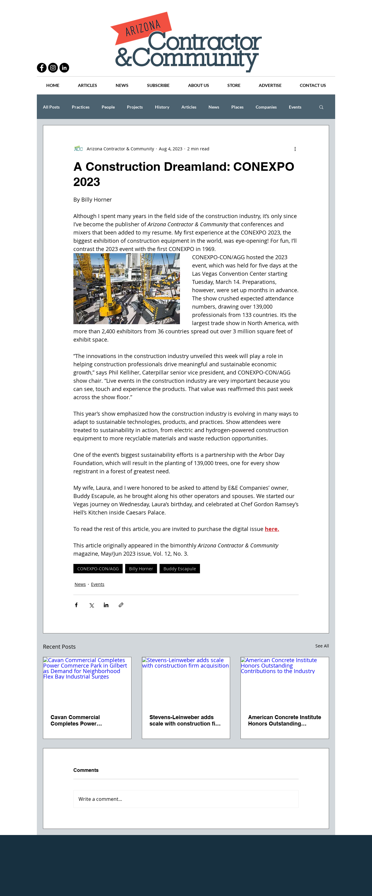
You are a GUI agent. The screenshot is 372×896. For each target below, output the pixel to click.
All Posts (51, 106)
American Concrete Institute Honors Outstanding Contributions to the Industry (284, 720)
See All (322, 646)
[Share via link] (121, 605)
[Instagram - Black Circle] (53, 68)
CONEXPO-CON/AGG (98, 569)
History (162, 106)
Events (295, 106)
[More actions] (295, 148)
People (108, 106)
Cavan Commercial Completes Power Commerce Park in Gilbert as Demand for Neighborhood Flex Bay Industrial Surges (84, 720)
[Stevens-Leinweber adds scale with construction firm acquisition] (186, 682)
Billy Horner (141, 569)
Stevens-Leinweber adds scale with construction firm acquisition (185, 720)
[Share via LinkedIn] (106, 605)
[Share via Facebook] (76, 605)
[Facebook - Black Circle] (42, 68)
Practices (80, 106)
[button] (321, 106)
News (214, 106)
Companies (266, 106)
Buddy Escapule (179, 569)
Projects (135, 106)
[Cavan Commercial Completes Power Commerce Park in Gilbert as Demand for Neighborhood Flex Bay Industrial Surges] (87, 682)
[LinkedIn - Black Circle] (64, 68)
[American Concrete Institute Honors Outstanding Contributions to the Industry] (285, 682)
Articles (188, 106)
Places (237, 106)
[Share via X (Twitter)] (91, 605)
